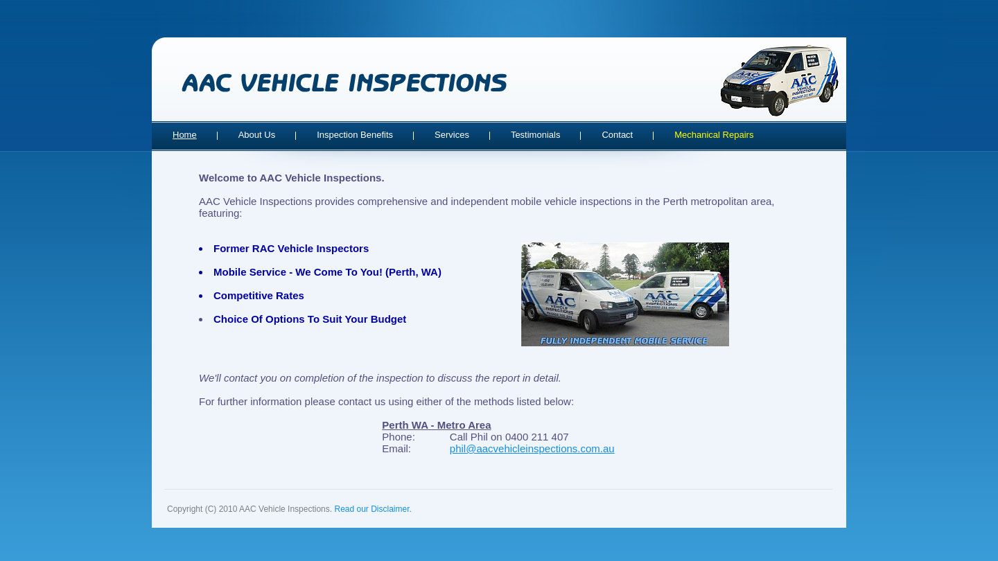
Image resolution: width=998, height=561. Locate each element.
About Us (256, 134)
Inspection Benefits (355, 134)
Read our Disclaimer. (372, 509)
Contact (617, 134)
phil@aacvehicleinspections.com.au (532, 448)
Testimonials (536, 134)
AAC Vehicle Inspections (344, 82)
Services (452, 134)
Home (185, 134)
